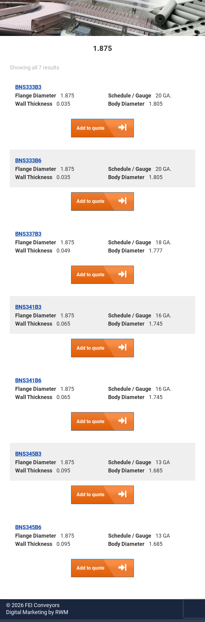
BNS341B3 (28, 308)
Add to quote (105, 128)
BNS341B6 (28, 382)
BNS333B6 (28, 160)
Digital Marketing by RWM (37, 615)
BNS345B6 (28, 529)
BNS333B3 (28, 87)
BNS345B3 (28, 455)
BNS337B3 (28, 234)
